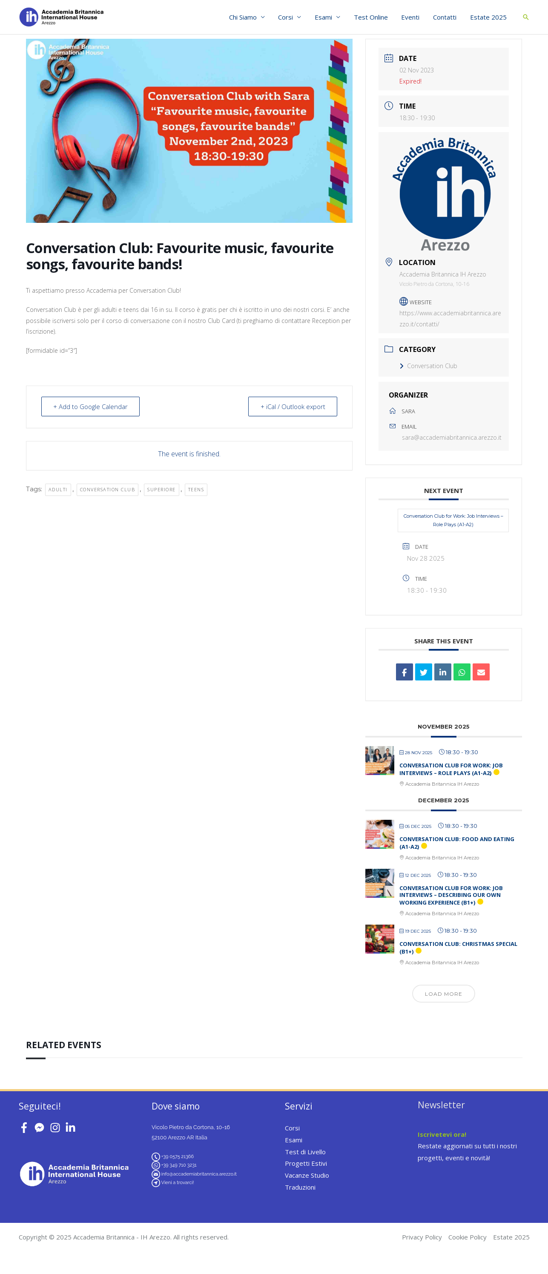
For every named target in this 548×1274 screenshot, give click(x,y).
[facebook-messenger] (41, 1127)
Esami (327, 17)
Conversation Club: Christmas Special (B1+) (458, 947)
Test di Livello (305, 1151)
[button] (526, 17)
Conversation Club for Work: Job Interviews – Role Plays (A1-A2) (453, 520)
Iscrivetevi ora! (442, 1134)
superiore (161, 489)
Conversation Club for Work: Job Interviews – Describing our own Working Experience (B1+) (451, 895)
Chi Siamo (247, 17)
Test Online (373, 17)
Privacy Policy (422, 1237)
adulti (58, 489)
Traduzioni (300, 1187)
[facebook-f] (26, 1127)
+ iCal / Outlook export (292, 406)
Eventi (412, 17)
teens (196, 489)
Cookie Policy (467, 1237)
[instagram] (57, 1127)
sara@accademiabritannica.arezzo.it (452, 437)
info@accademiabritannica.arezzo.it (199, 1174)
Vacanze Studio (307, 1175)
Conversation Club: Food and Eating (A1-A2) (456, 842)
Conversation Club (428, 366)
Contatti (446, 17)
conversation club (107, 489)
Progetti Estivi (306, 1163)
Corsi (289, 17)
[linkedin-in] (72, 1127)
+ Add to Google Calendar (91, 406)
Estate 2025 (489, 17)
